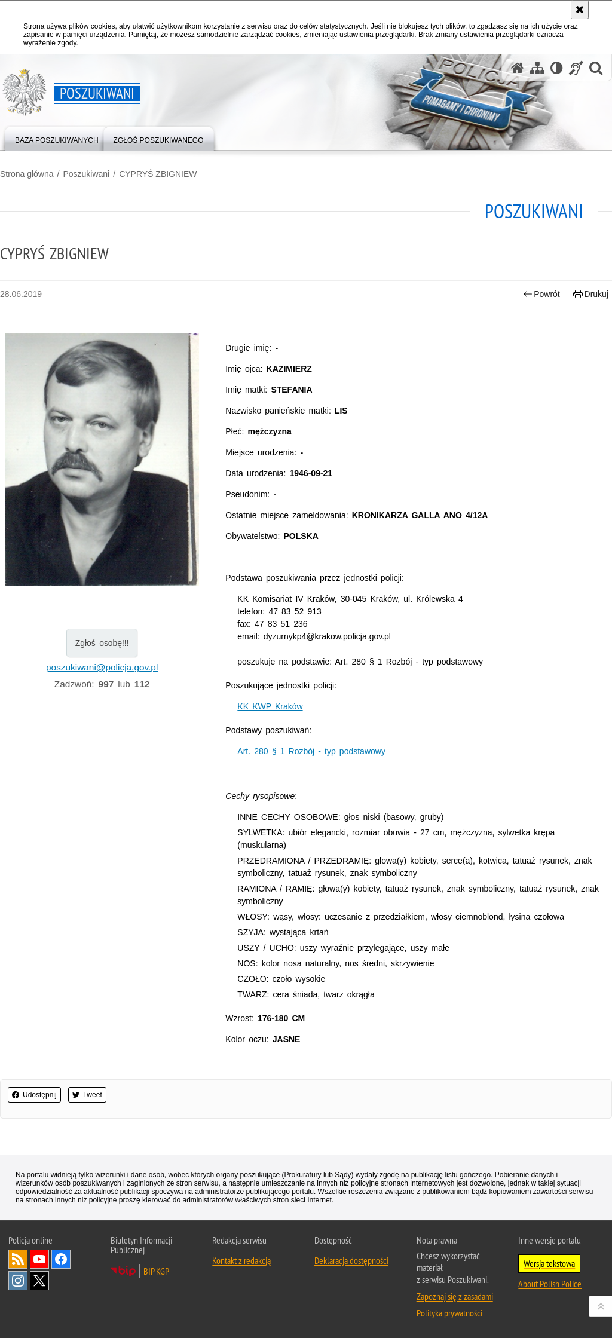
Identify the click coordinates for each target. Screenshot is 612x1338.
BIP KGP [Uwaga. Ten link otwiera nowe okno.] (156, 1271)
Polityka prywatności (449, 1313)
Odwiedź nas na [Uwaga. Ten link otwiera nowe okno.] (39, 1259)
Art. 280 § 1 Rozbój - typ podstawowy (311, 751)
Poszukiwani (86, 174)
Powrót (541, 294)
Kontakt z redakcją (241, 1260)
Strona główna (27, 174)
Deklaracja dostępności (351, 1260)
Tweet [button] (87, 1095)
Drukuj (590, 294)
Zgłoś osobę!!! (102, 643)
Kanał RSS (17, 1259)
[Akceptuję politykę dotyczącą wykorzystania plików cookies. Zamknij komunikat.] (580, 9)
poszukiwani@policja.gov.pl (102, 667)
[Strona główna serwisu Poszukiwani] (517, 67)
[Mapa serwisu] (537, 67)
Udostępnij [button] (34, 1095)
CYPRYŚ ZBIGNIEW (158, 174)
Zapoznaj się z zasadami (455, 1296)
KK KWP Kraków (269, 706)
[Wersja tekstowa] (556, 67)
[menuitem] (57, 138)
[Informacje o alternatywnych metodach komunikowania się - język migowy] (576, 67)
